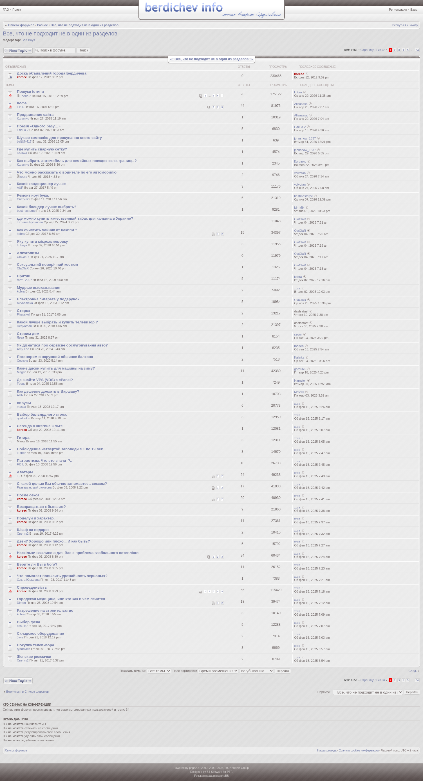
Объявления (15, 66)
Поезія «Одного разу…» (39, 126)
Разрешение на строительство (45, 610)
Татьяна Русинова (30, 222)
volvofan (300, 173)
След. (412, 670)
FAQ (6, 9)
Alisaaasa (301, 103)
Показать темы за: (145, 670)
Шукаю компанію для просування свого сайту (59, 138)
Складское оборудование (40, 633)
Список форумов (21, 25)
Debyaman (24, 326)
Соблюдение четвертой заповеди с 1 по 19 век (60, 449)
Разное (42, 25)
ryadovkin (23, 418)
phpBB (193, 767)
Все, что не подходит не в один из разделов (84, 25)
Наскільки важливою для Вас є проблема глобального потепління (78, 553)
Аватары (25, 472)
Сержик (22, 360)
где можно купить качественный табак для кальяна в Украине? (75, 218)
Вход (413, 9)
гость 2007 (24, 280)
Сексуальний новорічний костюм (47, 264)
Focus (21, 383)
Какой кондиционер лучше (41, 184)
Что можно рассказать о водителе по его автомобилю (67, 172)
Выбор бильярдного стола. (42, 414)
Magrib (21, 372)
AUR (20, 187)
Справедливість (32, 587)
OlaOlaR (300, 219)
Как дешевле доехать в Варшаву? (48, 391)
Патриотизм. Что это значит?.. (44, 460)
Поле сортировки (205, 670)
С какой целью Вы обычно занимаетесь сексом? (62, 483)
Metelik (299, 392)
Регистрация (398, 9)
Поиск (16, 9)
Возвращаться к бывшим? (41, 507)
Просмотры (278, 66)
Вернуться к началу (405, 25)
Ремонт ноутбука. (33, 195)
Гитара (23, 437)
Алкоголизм (28, 253)
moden (299, 346)
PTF (229, 771)
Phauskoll (23, 314)
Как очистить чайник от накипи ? (47, 230)
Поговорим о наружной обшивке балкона (55, 357)
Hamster (300, 380)
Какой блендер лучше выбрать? (46, 207)
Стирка (23, 311)
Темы (9, 85)
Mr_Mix (299, 207)
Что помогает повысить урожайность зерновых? (62, 576)
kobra (298, 92)
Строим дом (28, 334)
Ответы (244, 66)
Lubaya (22, 245)
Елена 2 (25, 96)
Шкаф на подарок (33, 530)
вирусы (24, 403)
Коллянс (23, 118)
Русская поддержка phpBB (211, 775)
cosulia (21, 625)
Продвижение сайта (35, 114)
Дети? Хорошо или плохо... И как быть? (53, 541)
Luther (21, 452)
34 (417, 49)
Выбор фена (28, 622)
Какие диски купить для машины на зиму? (56, 368)
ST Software (214, 771)
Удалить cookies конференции (359, 750)
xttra (297, 288)
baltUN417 (24, 141)
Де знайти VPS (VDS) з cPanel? (45, 380)
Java (20, 637)
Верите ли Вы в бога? (37, 564)
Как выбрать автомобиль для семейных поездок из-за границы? (77, 161)
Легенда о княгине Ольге (40, 426)
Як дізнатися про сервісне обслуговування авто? (62, 345)
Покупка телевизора (35, 645)
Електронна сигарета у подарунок (48, 299)
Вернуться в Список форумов (27, 691)
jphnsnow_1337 (305, 138)
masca (21, 406)
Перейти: (324, 692)
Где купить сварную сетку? (42, 149)
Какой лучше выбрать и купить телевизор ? (57, 322)
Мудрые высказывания (38, 287)
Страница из (373, 49)
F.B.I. (20, 107)
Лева (20, 337)
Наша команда (327, 750)
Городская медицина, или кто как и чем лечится (61, 599)
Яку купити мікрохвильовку (42, 241)
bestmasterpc (303, 196)
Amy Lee (23, 349)
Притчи (23, 276)
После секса (28, 495)
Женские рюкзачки (34, 656)
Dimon (21, 602)
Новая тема (18, 50)
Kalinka (22, 153)
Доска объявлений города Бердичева (51, 73)
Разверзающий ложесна (34, 487)
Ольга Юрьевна (28, 579)
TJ (18, 476)
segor (298, 334)
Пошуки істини (30, 91)
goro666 (299, 369)
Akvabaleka (25, 303)
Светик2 (23, 199)
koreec (22, 77)
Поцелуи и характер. (36, 518)
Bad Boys (28, 40)
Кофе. (22, 103)
